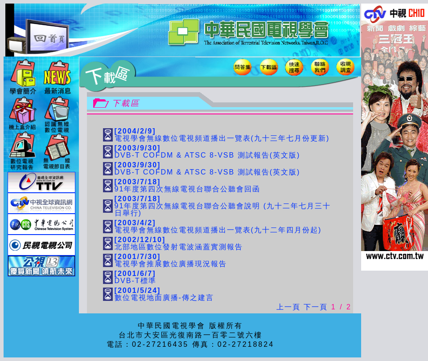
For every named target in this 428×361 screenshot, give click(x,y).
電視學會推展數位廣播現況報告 (171, 260)
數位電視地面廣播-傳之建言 (164, 294)
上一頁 (288, 307)
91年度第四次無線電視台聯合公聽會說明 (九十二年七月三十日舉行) (223, 206)
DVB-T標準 (135, 277)
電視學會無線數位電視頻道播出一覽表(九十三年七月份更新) (222, 134)
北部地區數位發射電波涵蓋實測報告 (179, 243)
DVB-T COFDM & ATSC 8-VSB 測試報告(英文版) (207, 151)
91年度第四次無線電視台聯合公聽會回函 (188, 185)
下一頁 (316, 307)
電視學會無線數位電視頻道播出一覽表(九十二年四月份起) (218, 226)
